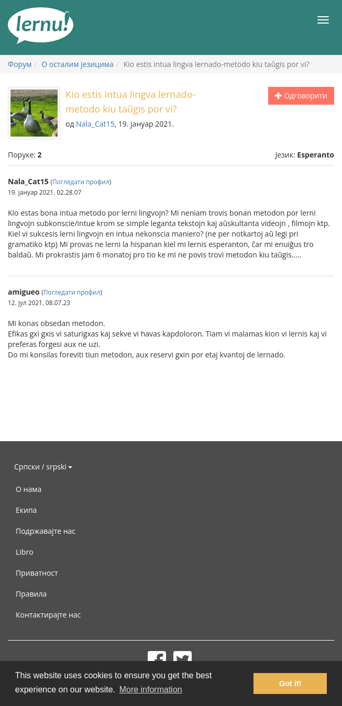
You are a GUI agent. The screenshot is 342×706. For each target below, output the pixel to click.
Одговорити (301, 95)
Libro (25, 552)
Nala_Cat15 (95, 124)
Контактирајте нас (48, 615)
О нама (28, 489)
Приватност (37, 573)
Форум (19, 64)
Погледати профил (80, 181)
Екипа (26, 510)
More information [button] (150, 689)
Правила (31, 594)
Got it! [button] (290, 683)
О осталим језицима (77, 64)
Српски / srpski (43, 467)
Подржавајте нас (45, 531)
